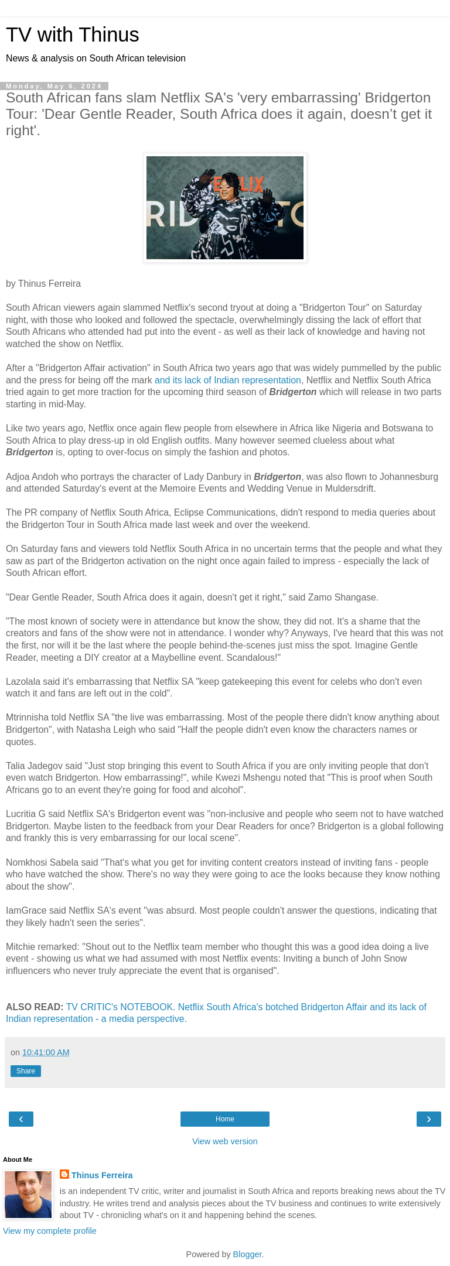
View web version (225, 1141)
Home (225, 1119)
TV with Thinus (72, 34)
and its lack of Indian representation (228, 380)
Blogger (247, 1254)
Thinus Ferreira (102, 1175)
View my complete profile (50, 1231)
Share (25, 1071)
